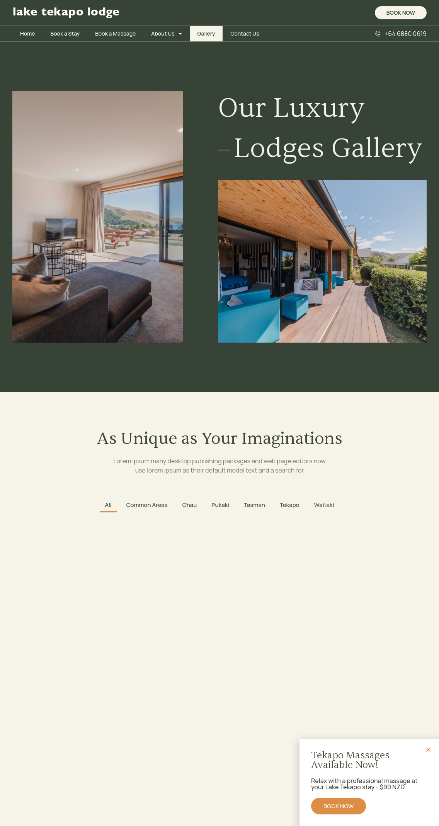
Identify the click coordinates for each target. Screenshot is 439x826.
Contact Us (244, 33)
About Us (166, 33)
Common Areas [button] (147, 505)
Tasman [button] (254, 505)
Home (27, 33)
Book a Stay (65, 33)
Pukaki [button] (220, 505)
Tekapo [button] (289, 505)
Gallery (206, 33)
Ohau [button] (189, 505)
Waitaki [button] (324, 505)
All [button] (108, 505)
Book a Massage (115, 33)
